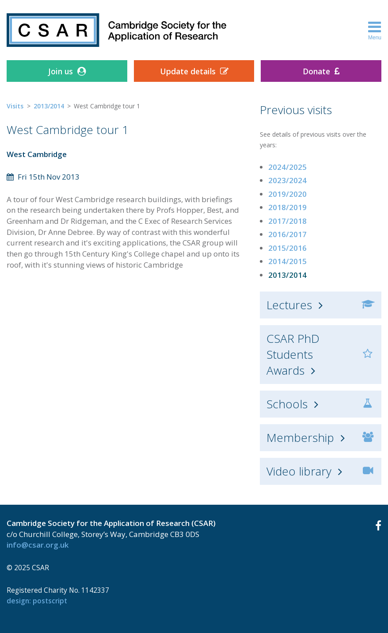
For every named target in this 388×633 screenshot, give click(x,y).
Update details (188, 71)
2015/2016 (287, 248)
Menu (374, 30)
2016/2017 (287, 234)
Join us (60, 71)
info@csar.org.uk (37, 545)
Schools (287, 404)
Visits (15, 106)
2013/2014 (49, 106)
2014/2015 (287, 261)
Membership (300, 437)
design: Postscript (37, 601)
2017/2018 (287, 221)
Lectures (289, 305)
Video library (298, 471)
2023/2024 (287, 180)
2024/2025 (287, 167)
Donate (316, 71)
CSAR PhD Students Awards (293, 354)
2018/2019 (287, 207)
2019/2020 (287, 194)
